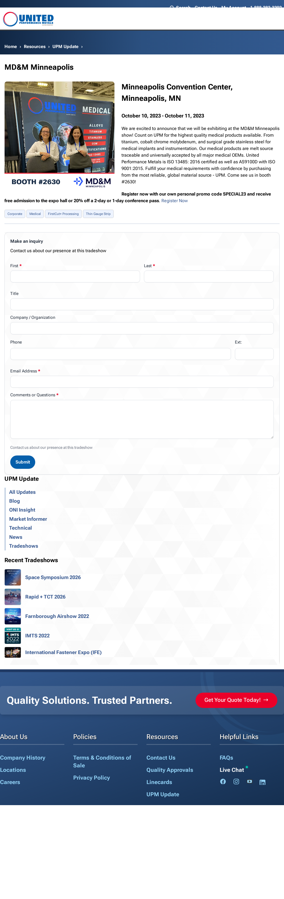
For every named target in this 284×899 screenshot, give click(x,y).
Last (148, 265)
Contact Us (206, 7)
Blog (14, 501)
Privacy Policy (91, 777)
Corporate (14, 214)
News (15, 537)
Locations (13, 770)
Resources (34, 46)
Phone (16, 342)
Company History (22, 757)
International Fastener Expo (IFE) (63, 652)
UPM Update (65, 46)
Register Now (174, 200)
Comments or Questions (32, 394)
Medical (35, 214)
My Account (233, 7)
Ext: (238, 342)
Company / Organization (32, 317)
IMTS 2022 (37, 635)
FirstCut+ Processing (63, 214)
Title (14, 293)
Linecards (159, 782)
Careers (10, 782)
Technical (20, 528)
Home (10, 46)
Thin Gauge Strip (98, 214)
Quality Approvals (169, 770)
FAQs (226, 757)
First (14, 265)
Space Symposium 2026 (53, 577)
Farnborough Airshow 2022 (57, 616)
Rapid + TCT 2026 (45, 597)
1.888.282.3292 (266, 7)
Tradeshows (23, 546)
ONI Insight (22, 510)
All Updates (22, 492)
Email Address (23, 371)
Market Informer (28, 519)
